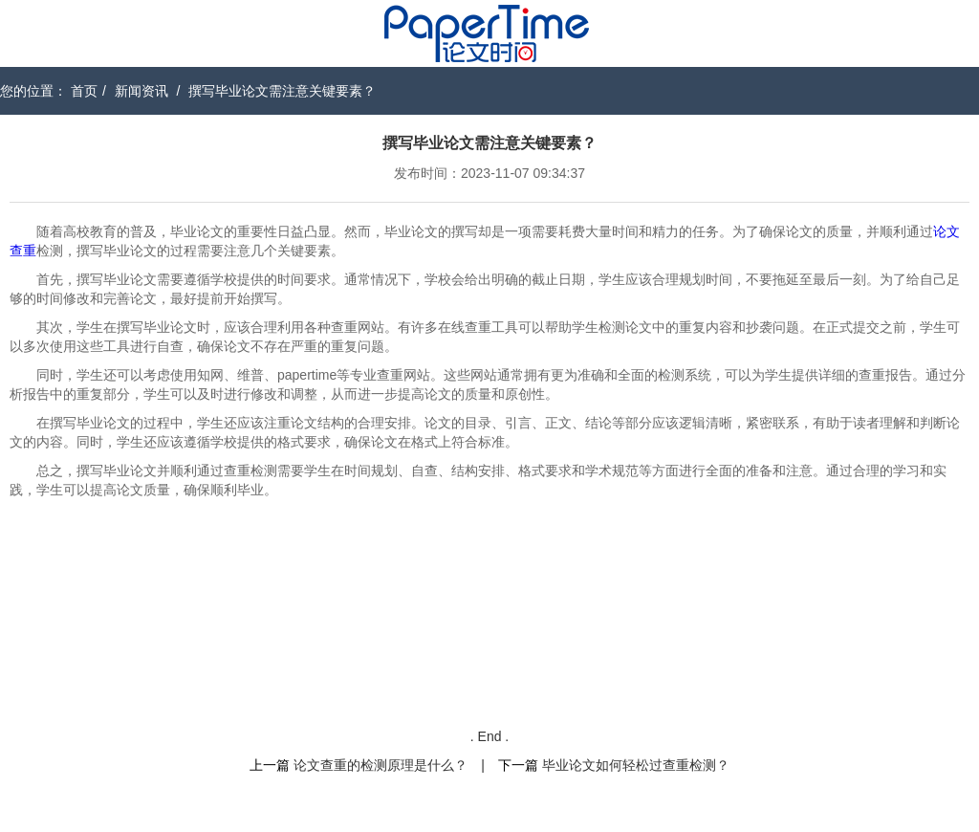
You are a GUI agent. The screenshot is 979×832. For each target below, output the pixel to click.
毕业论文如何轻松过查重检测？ (635, 765)
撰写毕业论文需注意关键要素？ (282, 91)
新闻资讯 (141, 91)
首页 (84, 91)
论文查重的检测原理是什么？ (381, 765)
